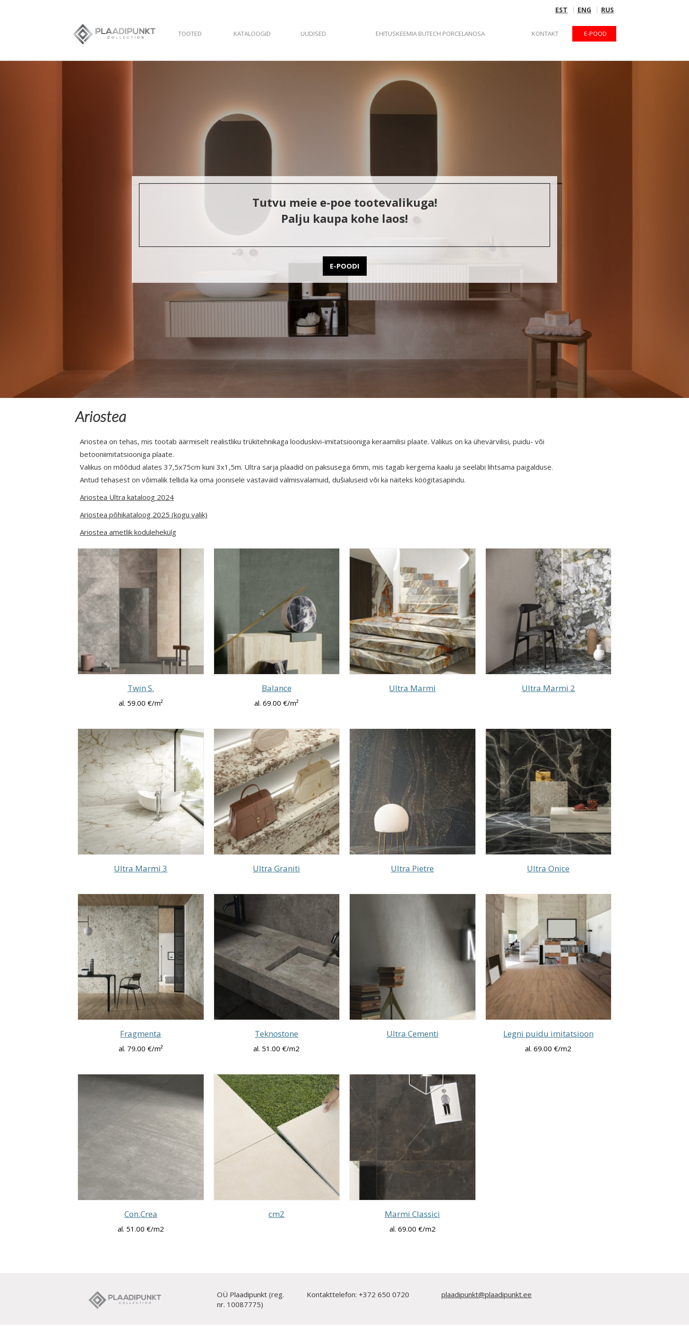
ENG (584, 10)
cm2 (276, 1213)
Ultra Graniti (276, 868)
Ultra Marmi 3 (140, 868)
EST (561, 10)
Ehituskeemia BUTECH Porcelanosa (430, 33)
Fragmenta (140, 1033)
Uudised (313, 33)
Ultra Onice (548, 868)
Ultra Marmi (412, 688)
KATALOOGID (252, 33)
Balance (277, 688)
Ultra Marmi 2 (548, 688)
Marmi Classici (412, 1213)
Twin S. (141, 688)
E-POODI (345, 265)
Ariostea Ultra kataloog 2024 (127, 497)
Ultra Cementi (413, 1033)
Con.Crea (140, 1213)
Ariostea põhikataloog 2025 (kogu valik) (143, 514)
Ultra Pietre (412, 868)
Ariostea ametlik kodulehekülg (128, 532)
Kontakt (545, 33)
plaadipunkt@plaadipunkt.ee (486, 1294)
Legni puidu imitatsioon (548, 1033)
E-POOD (595, 33)
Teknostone (276, 1033)
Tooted (190, 33)
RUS (607, 10)
